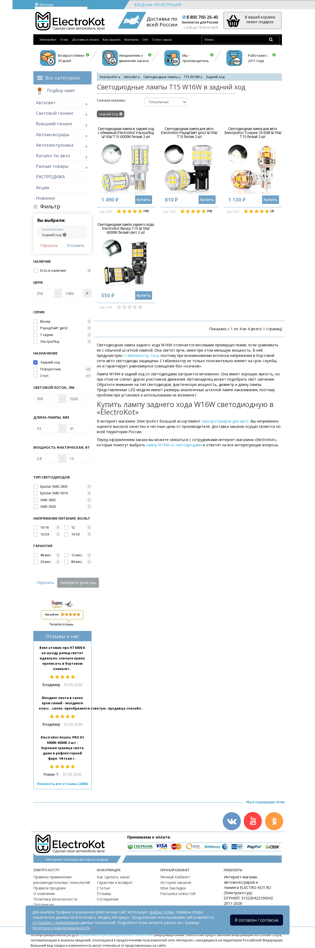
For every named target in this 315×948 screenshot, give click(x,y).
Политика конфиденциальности (61, 927)
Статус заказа (162, 39)
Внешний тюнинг (54, 124)
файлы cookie (162, 912)
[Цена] (43, 293)
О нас (64, 39)
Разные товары (52, 166)
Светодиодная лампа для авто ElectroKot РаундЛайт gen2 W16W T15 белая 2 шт (189, 133)
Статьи (103, 887)
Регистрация (167, 4)
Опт (145, 39)
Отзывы (104, 893)
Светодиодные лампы (160, 77)
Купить (143, 199)
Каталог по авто (53, 156)
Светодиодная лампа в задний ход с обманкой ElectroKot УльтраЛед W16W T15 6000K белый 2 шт (126, 133)
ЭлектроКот (48, 39)
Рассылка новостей (177, 893)
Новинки (45, 198)
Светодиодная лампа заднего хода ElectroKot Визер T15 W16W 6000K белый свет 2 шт (126, 228)
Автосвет (46, 103)
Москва (44, 4)
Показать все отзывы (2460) (62, 783)
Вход (139, 4)
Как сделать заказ (113, 876)
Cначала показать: (111, 100)
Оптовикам (43, 904)
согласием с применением (55, 922)
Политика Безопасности (55, 899)
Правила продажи (49, 887)
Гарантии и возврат (115, 882)
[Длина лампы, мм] (46, 428)
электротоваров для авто (225, 421)
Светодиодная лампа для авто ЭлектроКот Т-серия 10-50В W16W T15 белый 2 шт (252, 133)
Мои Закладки (173, 887)
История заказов (175, 882)
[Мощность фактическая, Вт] (46, 458)
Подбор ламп (55, 91)
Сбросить (49, 245)
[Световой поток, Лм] (46, 398)
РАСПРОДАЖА (50, 177)
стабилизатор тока (141, 355)
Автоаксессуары (52, 134)
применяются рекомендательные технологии (116, 935)
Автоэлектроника (54, 145)
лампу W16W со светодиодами (174, 444)
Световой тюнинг (55, 113)
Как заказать (112, 39)
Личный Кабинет (175, 876)
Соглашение (108, 899)
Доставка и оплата (85, 39)
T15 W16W (192, 77)
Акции (42, 187)
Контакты (132, 39)
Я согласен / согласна (256, 920)
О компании (44, 893)
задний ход (108, 114)
